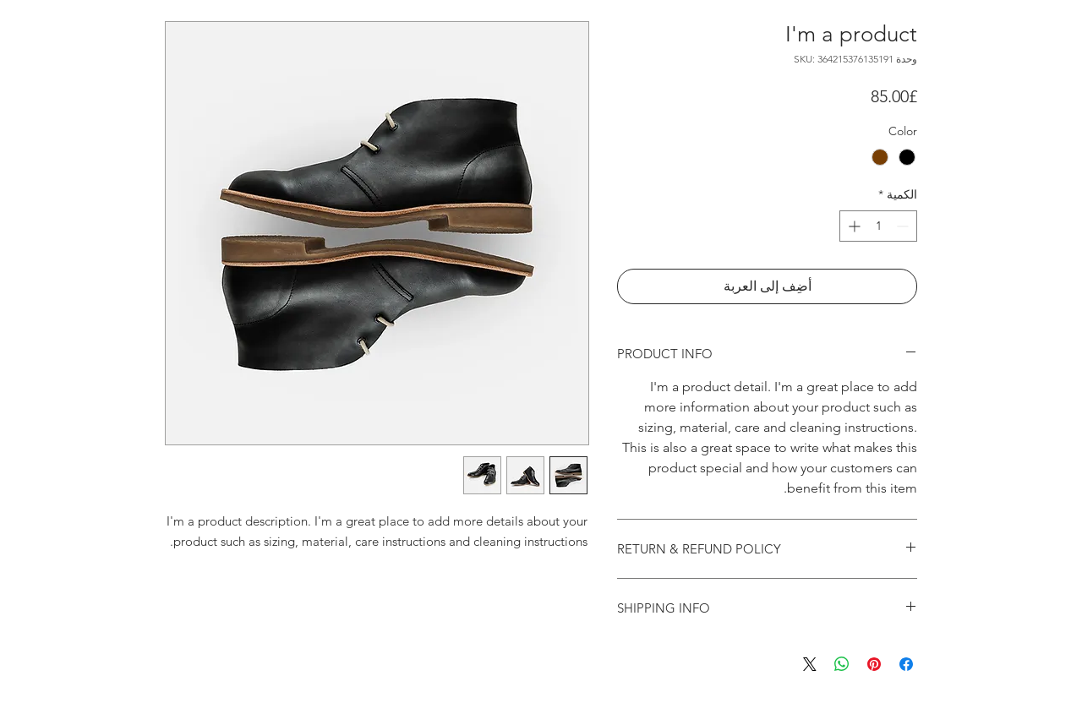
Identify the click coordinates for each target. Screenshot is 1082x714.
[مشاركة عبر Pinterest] (874, 664)
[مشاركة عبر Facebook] (906, 664)
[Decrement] (904, 226)
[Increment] (852, 226)
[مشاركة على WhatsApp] (842, 664)
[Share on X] (810, 664)
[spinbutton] (878, 226)
